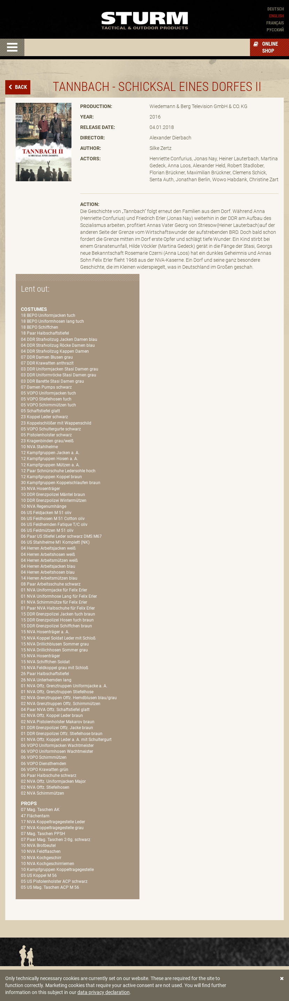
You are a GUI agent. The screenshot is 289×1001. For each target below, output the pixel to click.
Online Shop (265, 47)
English (276, 16)
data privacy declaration (103, 992)
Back (20, 87)
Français (275, 23)
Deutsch (275, 9)
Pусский (275, 30)
